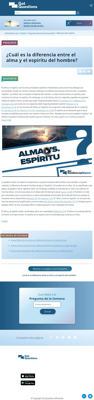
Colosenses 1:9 (41, 110)
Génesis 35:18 (34, 198)
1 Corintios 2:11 (65, 100)
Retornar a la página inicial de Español (50, 268)
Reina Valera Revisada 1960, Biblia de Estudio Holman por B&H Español (42, 250)
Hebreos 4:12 (79, 100)
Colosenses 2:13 (9, 107)
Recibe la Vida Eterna (32, 23)
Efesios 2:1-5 (72, 104)
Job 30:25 (48, 201)
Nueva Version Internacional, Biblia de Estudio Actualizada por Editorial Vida (44, 245)
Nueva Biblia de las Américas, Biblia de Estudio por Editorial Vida (39, 240)
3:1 (18, 110)
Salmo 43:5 (58, 201)
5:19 (32, 110)
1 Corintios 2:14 (9, 110)
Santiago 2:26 (7, 104)
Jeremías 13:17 (70, 201)
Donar (79, 23)
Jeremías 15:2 (46, 198)
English (5, 221)
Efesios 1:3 (25, 110)
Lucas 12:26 (66, 192)
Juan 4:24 (6, 120)
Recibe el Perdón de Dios (34, 26)
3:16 (51, 110)
